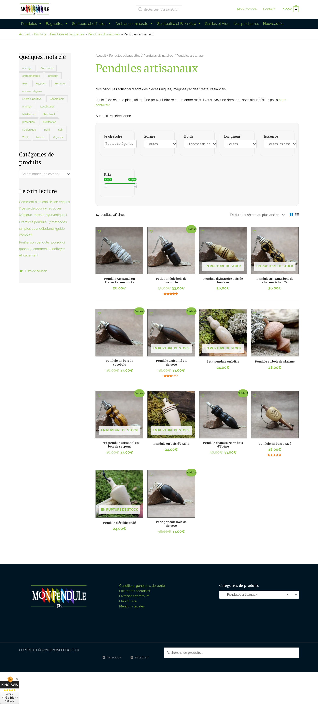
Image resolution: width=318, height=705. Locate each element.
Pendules (31, 24)
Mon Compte (247, 9)
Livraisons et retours (134, 595)
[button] (99, 230)
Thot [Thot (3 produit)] (25, 137)
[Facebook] (111, 656)
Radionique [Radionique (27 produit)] (29, 129)
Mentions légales (132, 605)
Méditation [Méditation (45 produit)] (28, 114)
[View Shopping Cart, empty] (290, 9)
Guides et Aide (217, 23)
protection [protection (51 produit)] (28, 121)
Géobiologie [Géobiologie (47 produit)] (57, 98)
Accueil (101, 55)
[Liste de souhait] (33, 271)
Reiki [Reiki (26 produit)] (47, 129)
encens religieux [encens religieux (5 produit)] (32, 91)
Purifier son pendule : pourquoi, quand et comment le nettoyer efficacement (42, 248)
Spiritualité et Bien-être (179, 24)
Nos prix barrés (246, 23)
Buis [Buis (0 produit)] (24, 83)
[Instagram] (140, 656)
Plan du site (128, 600)
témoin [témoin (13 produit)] (40, 137)
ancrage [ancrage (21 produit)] (27, 68)
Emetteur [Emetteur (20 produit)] (60, 83)
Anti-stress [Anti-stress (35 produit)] (47, 68)
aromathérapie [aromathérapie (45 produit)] (31, 75)
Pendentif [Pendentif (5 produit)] (49, 114)
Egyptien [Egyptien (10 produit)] (41, 83)
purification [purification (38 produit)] (49, 121)
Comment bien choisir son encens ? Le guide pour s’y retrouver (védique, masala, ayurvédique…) (44, 208)
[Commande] (256, 214)
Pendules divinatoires (158, 55)
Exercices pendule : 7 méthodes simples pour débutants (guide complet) (43, 228)
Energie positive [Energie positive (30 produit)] (31, 98)
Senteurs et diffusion (91, 24)
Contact (269, 9)
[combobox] (45, 174)
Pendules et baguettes (124, 55)
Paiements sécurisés (134, 590)
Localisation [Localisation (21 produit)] (47, 106)
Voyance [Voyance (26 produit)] (58, 137)
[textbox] (43, 174)
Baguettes (57, 24)
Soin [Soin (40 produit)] (60, 129)
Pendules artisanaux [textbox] (255, 593)
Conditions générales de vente (142, 585)
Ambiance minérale (134, 24)
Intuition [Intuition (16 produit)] (27, 106)
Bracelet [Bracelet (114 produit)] (53, 75)
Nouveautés (273, 23)
